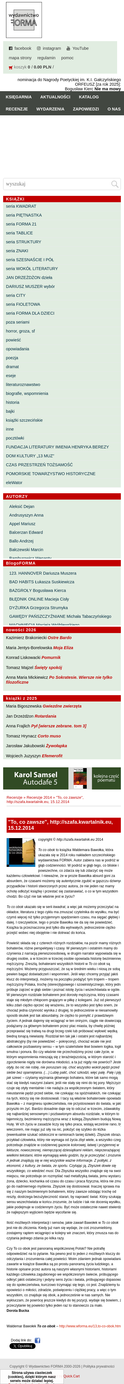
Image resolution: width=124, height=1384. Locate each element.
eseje (11, 375)
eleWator (14, 482)
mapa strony (20, 58)
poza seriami (18, 322)
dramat (12, 366)
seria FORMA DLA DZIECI (30, 313)
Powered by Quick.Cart (62, 1376)
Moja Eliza (63, 647)
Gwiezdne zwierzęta (62, 706)
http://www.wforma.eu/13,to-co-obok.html (90, 1326)
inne (10, 429)
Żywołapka (56, 745)
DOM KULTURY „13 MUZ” (30, 456)
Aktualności (55, 97)
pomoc (67, 58)
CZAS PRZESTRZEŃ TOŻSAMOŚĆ (39, 464)
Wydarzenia (50, 109)
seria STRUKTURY (23, 242)
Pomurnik (51, 657)
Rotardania (45, 716)
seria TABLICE (19, 233)
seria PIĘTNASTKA (24, 215)
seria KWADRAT (21, 206)
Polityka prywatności (99, 1366)
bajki (10, 411)
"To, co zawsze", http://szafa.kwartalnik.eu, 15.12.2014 (45, 799)
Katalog (89, 97)
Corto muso (49, 736)
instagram (52, 48)
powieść (13, 340)
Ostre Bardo (59, 637)
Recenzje (17, 109)
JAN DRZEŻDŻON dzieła (29, 277)
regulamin (46, 58)
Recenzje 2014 (39, 797)
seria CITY (16, 295)
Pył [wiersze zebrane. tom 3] (58, 726)
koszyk (20, 67)
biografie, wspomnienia (27, 393)
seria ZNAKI (17, 250)
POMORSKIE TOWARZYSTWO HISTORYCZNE (51, 473)
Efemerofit (52, 756)
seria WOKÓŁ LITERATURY (32, 268)
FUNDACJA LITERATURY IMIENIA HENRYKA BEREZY (57, 447)
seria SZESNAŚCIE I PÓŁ (30, 259)
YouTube (80, 48)
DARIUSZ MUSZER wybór (30, 286)
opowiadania (17, 349)
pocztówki (15, 438)
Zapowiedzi (86, 109)
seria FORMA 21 (21, 224)
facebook (23, 48)
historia (12, 402)
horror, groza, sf (20, 331)
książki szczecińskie (24, 420)
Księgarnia (19, 97)
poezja (12, 357)
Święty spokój (48, 667)
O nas (114, 109)
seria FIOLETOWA (23, 304)
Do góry (118, 1363)
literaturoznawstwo (23, 384)
